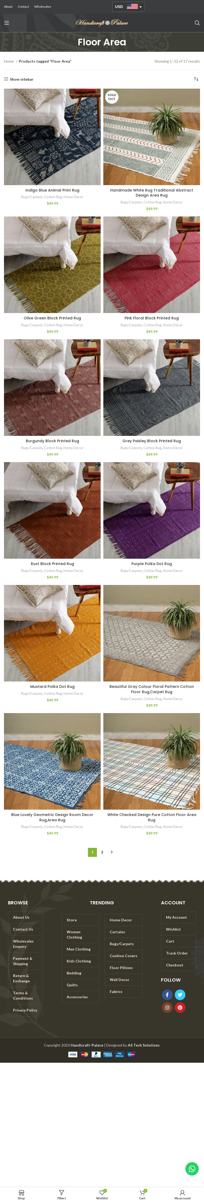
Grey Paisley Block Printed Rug (151, 441)
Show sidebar (21, 79)
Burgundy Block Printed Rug (52, 441)
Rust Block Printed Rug (52, 563)
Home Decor (73, 197)
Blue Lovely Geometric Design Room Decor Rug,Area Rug (52, 817)
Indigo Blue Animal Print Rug (52, 190)
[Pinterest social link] (180, 1007)
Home (9, 61)
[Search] (197, 23)
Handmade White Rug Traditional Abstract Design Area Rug (151, 193)
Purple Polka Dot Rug (151, 563)
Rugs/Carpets (31, 197)
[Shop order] (196, 79)
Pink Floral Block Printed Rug (152, 318)
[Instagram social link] (167, 1007)
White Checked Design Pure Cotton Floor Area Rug (151, 817)
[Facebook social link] (167, 995)
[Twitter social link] (180, 995)
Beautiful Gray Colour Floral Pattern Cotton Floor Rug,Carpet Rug (151, 689)
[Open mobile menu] (6, 23)
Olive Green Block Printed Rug (52, 318)
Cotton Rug (53, 197)
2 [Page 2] (102, 852)
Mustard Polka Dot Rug (52, 686)
